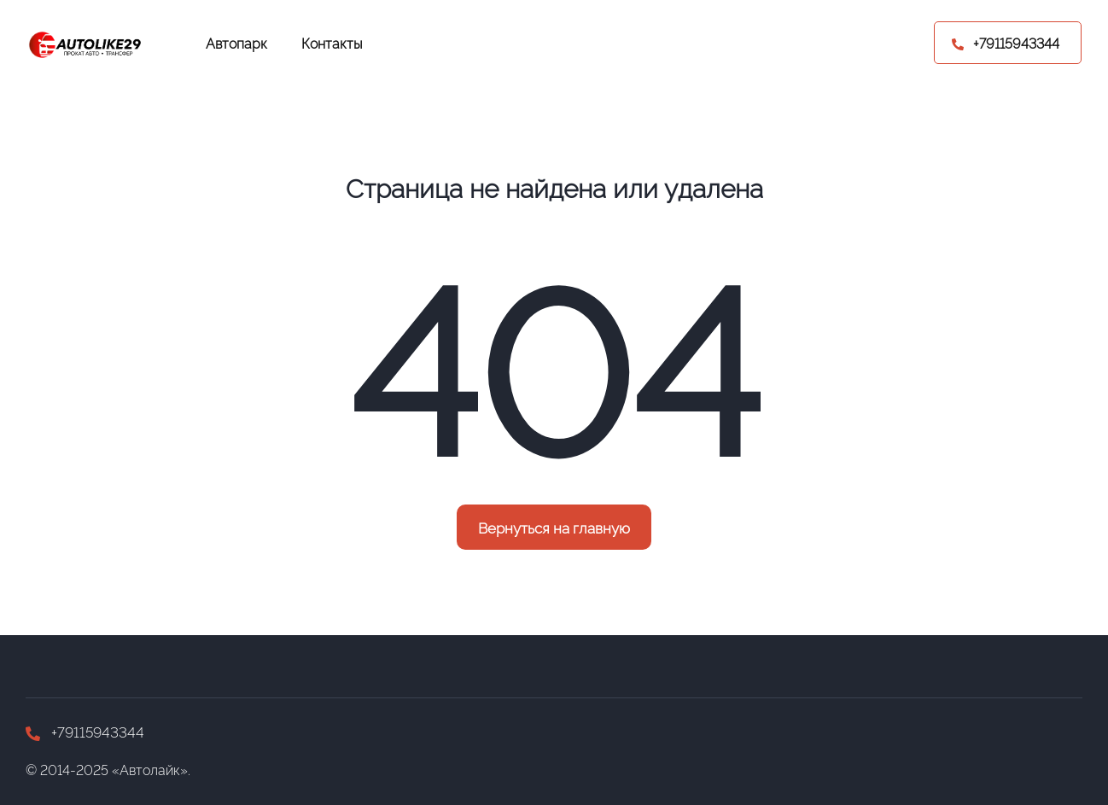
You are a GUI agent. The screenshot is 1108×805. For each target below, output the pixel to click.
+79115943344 (85, 731)
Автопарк (236, 42)
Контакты (332, 42)
